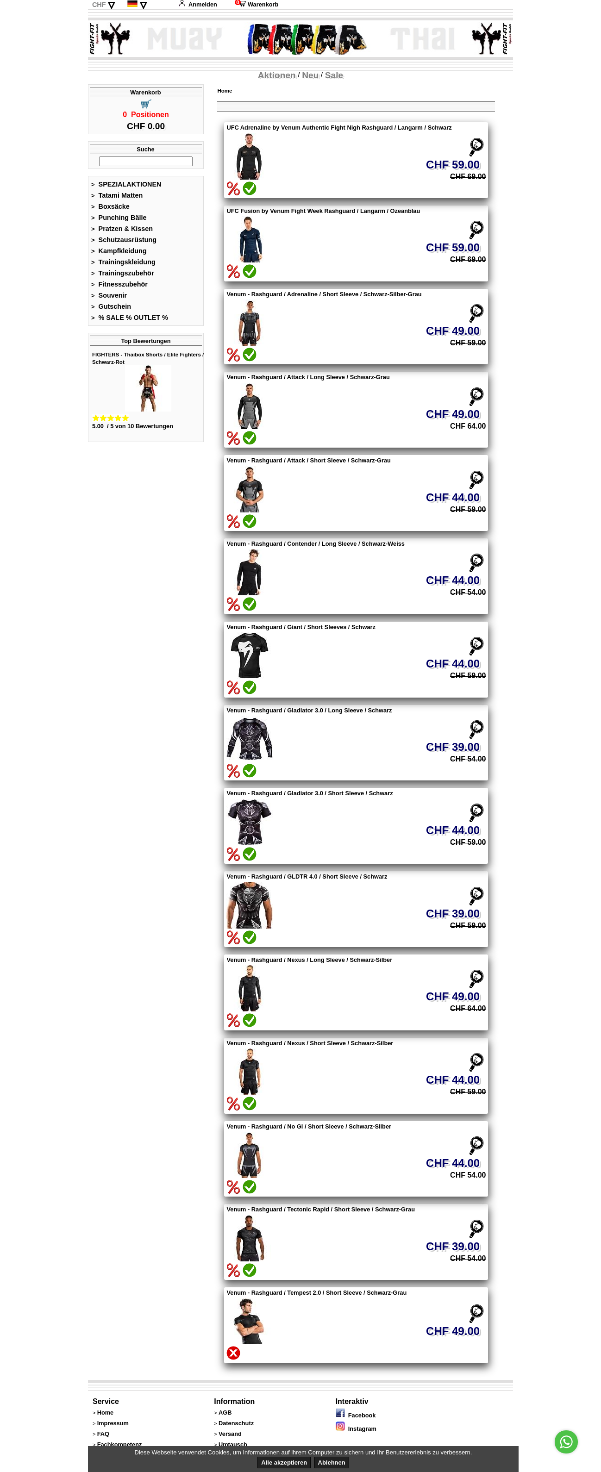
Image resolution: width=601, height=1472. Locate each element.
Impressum (113, 1423)
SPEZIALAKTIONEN (126, 184)
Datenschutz (236, 1423)
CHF (99, 4)
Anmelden (197, 4)
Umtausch (233, 1444)
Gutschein (111, 306)
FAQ (103, 1433)
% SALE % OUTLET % (129, 317)
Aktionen (277, 75)
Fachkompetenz (119, 1444)
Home (224, 91)
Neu (310, 75)
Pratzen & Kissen (122, 228)
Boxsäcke (110, 206)
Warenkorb (256, 4)
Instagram (356, 1428)
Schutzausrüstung (124, 239)
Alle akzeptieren (284, 1462)
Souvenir (109, 295)
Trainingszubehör (122, 273)
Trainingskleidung (123, 262)
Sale (334, 75)
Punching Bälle (119, 217)
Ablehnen (331, 1462)
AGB (225, 1412)
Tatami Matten (117, 195)
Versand (230, 1433)
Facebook (356, 1415)
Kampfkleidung (119, 251)
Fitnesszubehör (119, 284)
